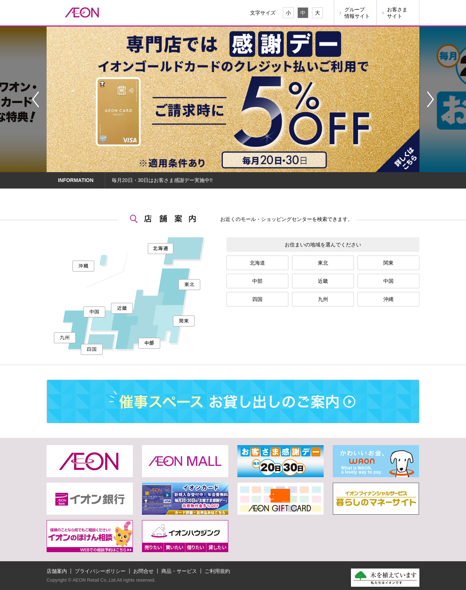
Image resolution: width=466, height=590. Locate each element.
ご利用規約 (217, 571)
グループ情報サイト (357, 13)
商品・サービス (179, 571)
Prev (35, 99)
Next (430, 99)
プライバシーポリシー (100, 571)
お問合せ (143, 571)
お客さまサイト (397, 13)
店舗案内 (57, 571)
